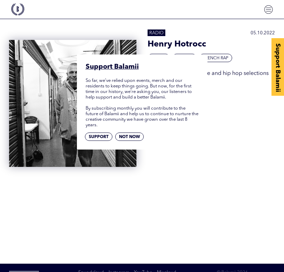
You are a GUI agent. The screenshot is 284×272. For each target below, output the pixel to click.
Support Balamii (278, 67)
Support (99, 137)
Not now (129, 137)
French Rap (215, 58)
